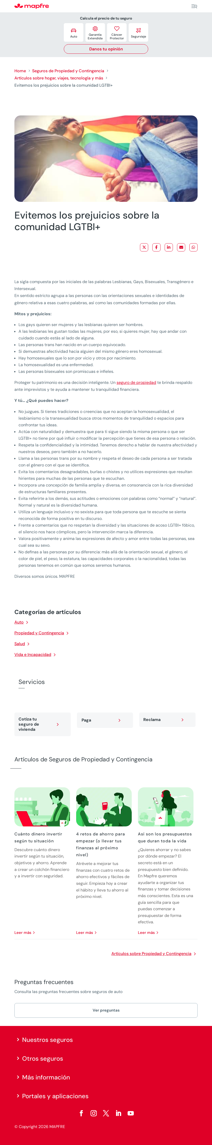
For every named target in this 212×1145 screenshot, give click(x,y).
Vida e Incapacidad (32, 654)
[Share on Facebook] (156, 247)
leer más (22, 932)
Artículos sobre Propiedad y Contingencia (151, 953)
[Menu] (194, 6)
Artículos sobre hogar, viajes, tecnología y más (58, 78)
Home (20, 71)
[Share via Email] (181, 247)
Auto (19, 622)
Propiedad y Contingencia (39, 633)
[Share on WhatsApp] (193, 247)
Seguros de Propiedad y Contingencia (68, 71)
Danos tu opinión (106, 49)
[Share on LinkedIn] (169, 247)
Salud (19, 643)
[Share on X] (144, 247)
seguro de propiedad (136, 382)
